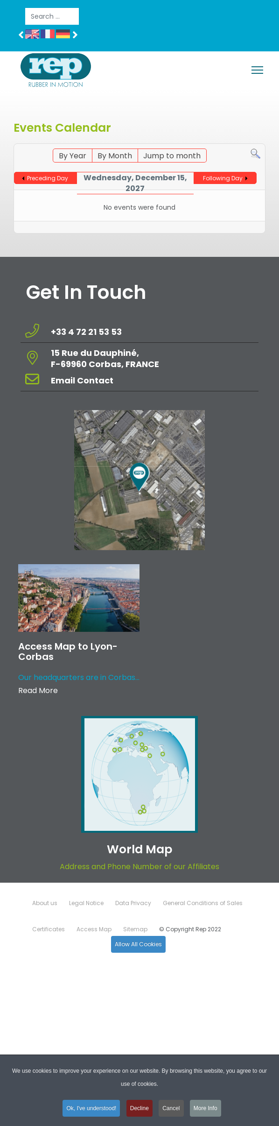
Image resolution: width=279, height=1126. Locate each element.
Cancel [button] (171, 1110)
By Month (115, 155)
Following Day (223, 178)
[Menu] (257, 70)
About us (44, 903)
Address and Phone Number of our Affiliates (139, 866)
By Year (72, 155)
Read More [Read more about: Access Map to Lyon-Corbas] (38, 690)
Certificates (48, 929)
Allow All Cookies (138, 944)
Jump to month (172, 155)
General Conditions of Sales (203, 903)
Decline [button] (139, 1110)
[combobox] (52, 16)
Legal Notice (86, 903)
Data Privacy (133, 903)
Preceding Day (47, 178)
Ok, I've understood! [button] (91, 1110)
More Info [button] (205, 1110)
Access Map (94, 929)
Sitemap (135, 929)
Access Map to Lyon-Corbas (68, 651)
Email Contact (82, 380)
